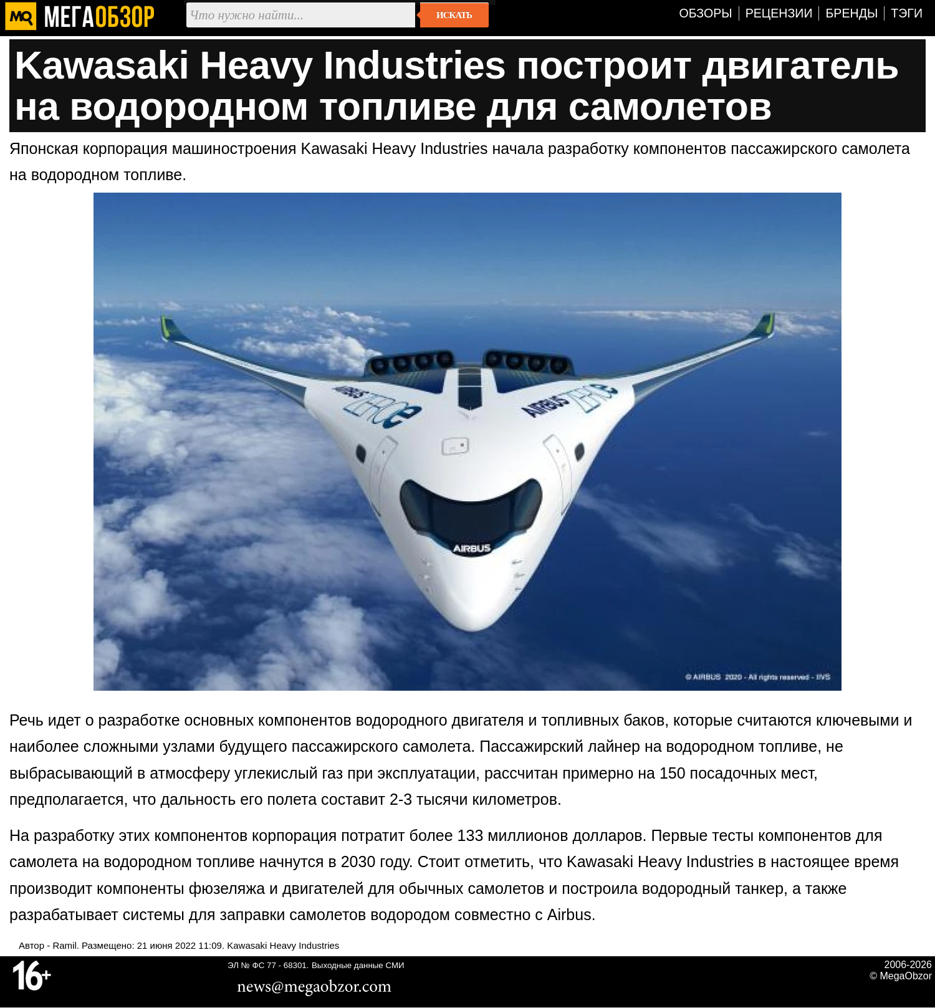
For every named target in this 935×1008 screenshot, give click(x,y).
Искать (454, 15)
